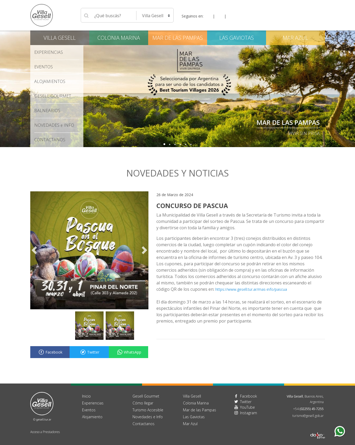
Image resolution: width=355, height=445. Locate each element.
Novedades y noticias (177, 173)
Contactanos (143, 423)
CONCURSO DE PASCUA (192, 205)
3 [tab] (175, 144)
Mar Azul (295, 37)
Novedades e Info (147, 416)
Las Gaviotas (236, 37)
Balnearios (47, 110)
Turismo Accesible (147, 409)
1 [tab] (164, 144)
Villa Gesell (60, 37)
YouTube (247, 407)
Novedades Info (54, 125)
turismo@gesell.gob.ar (308, 415)
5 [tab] (185, 144)
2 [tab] (169, 144)
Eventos (43, 67)
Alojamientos (49, 81)
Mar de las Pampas (288, 122)
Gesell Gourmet (52, 96)
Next (351, 89)
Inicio (86, 396)
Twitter (89, 352)
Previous (4, 89)
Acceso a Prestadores (45, 432)
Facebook (49, 352)
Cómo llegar (142, 403)
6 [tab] (191, 144)
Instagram (248, 412)
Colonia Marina (118, 37)
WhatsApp (128, 352)
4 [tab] (180, 144)
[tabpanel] (177, 88)
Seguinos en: (192, 16)
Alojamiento (92, 416)
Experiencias (48, 52)
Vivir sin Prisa (304, 133)
